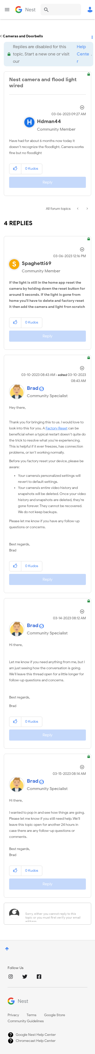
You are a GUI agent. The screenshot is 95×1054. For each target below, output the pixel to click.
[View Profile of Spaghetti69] (36, 263)
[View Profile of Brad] (33, 388)
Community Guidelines (26, 1021)
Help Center (83, 54)
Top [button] (7, 948)
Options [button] (91, 36)
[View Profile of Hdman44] (49, 121)
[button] (15, 169)
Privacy (13, 1015)
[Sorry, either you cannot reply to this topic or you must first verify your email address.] (54, 913)
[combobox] (61, 9)
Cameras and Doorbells (23, 36)
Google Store (54, 1015)
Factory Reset (56, 428)
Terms (31, 1015)
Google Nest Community (25, 9)
